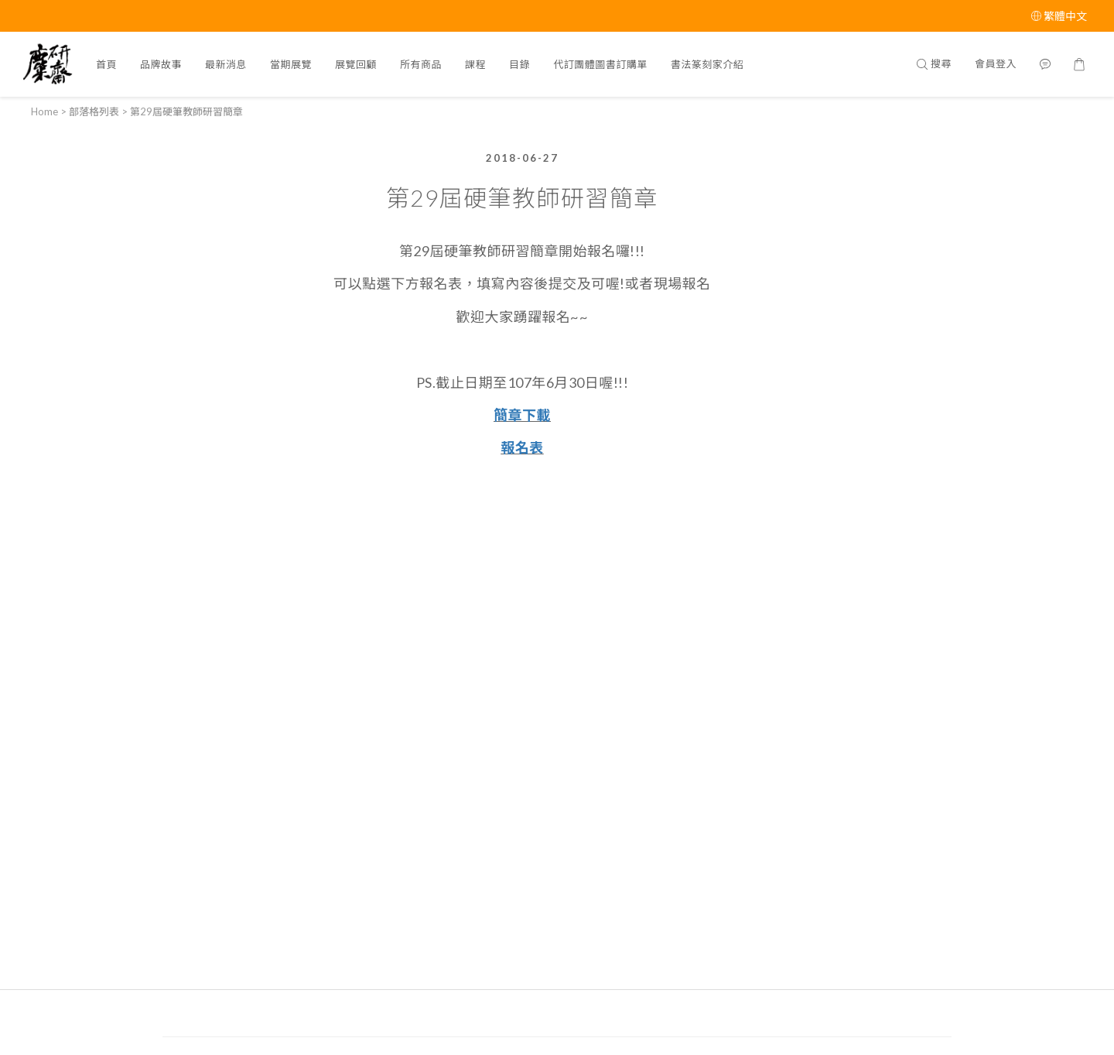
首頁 (106, 64)
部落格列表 (94, 111)
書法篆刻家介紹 (707, 64)
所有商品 (421, 64)
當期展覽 (291, 64)
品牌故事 (161, 64)
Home (44, 111)
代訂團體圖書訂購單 (600, 64)
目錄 (519, 64)
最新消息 (226, 64)
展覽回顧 (356, 64)
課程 (475, 64)
